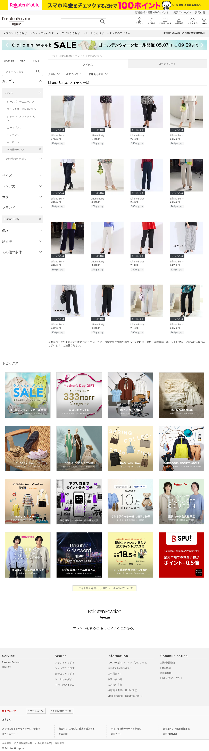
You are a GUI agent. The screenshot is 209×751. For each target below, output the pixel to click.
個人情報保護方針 (23, 741)
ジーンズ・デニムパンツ (20, 101)
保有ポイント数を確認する (176, 727)
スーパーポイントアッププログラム (127, 660)
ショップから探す (65, 666)
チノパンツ (13, 134)
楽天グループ (181, 12)
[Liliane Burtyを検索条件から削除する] (40, 219)
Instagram (166, 671)
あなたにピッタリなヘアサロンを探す (21, 727)
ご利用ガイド (115, 671)
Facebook (165, 666)
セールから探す (63, 677)
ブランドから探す (65, 660)
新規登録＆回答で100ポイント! (152, 12)
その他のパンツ (15, 149)
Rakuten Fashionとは (119, 666)
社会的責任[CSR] (43, 741)
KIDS (36, 60)
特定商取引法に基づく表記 (122, 688)
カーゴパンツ (14, 127)
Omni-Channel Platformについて (125, 694)
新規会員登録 (167, 660)
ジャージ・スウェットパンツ (21, 118)
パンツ (9, 93)
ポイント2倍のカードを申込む (126, 727)
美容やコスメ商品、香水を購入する (77, 727)
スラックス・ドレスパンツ (21, 109)
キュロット (13, 142)
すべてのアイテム (65, 682)
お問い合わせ (115, 677)
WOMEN (9, 60)
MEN (22, 60)
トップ (52, 56)
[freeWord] (22, 72)
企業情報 (6, 741)
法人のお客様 (115, 682)
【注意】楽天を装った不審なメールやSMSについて (104, 586)
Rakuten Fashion (11, 660)
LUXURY (6, 665)
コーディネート (167, 63)
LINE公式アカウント (171, 676)
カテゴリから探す (65, 671)
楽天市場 (200, 12)
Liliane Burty (65, 56)
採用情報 (59, 741)
